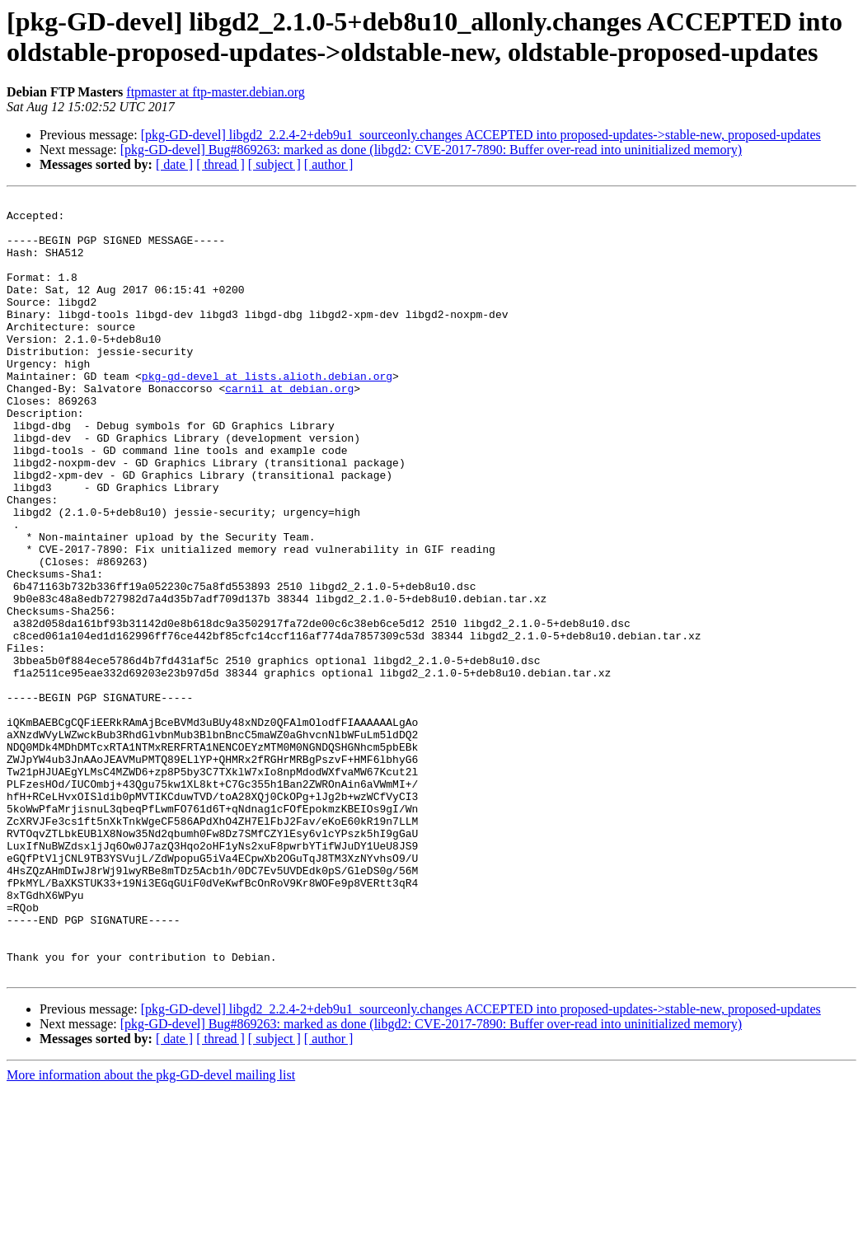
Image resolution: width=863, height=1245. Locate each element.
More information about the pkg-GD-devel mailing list (151, 1231)
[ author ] (329, 164)
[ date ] (174, 164)
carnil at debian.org (289, 427)
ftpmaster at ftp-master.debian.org (215, 92)
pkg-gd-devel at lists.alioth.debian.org (267, 412)
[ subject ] (274, 164)
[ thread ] (220, 164)
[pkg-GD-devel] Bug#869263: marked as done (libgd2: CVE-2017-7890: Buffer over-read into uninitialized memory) (431, 150)
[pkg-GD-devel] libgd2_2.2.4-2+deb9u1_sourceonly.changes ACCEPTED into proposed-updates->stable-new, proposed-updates (481, 135)
